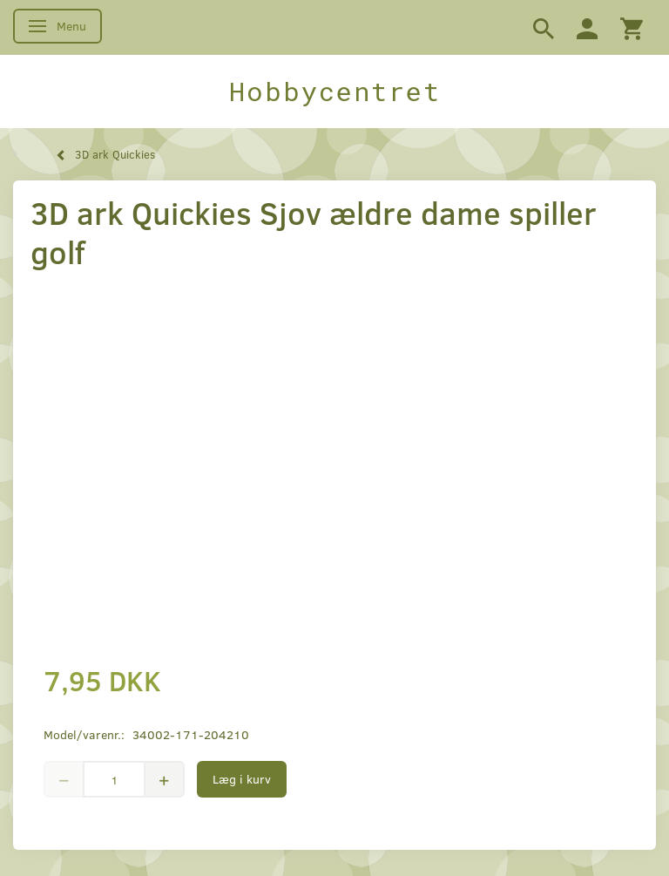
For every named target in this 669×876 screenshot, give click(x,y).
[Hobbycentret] (334, 91)
